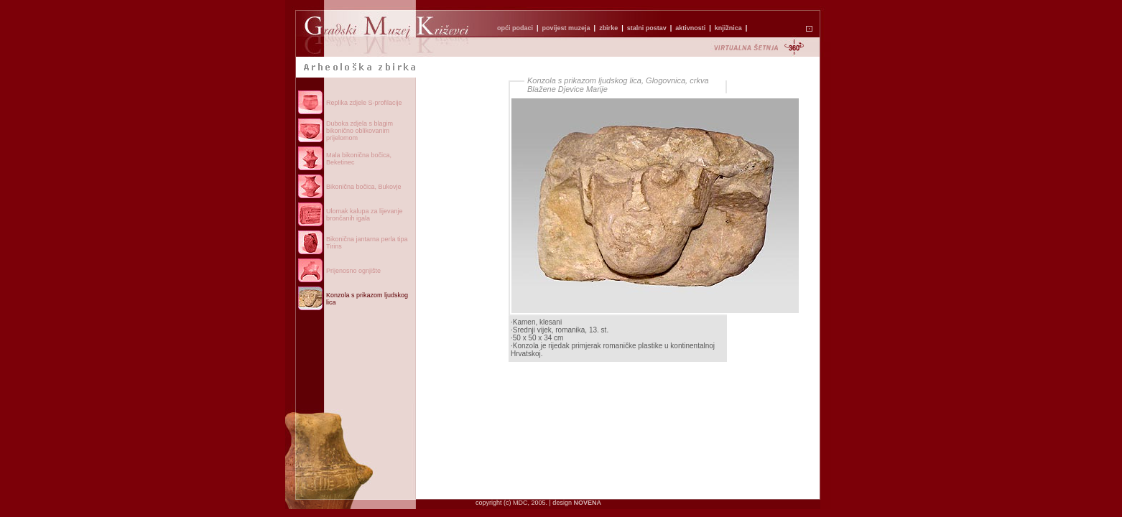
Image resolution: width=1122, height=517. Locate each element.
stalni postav (647, 28)
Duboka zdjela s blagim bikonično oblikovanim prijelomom (359, 130)
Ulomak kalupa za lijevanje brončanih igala (364, 215)
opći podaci (515, 28)
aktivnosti (690, 28)
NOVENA (587, 502)
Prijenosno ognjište (353, 270)
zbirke (608, 28)
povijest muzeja (566, 28)
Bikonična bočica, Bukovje (364, 186)
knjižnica (728, 28)
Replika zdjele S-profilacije (364, 102)
